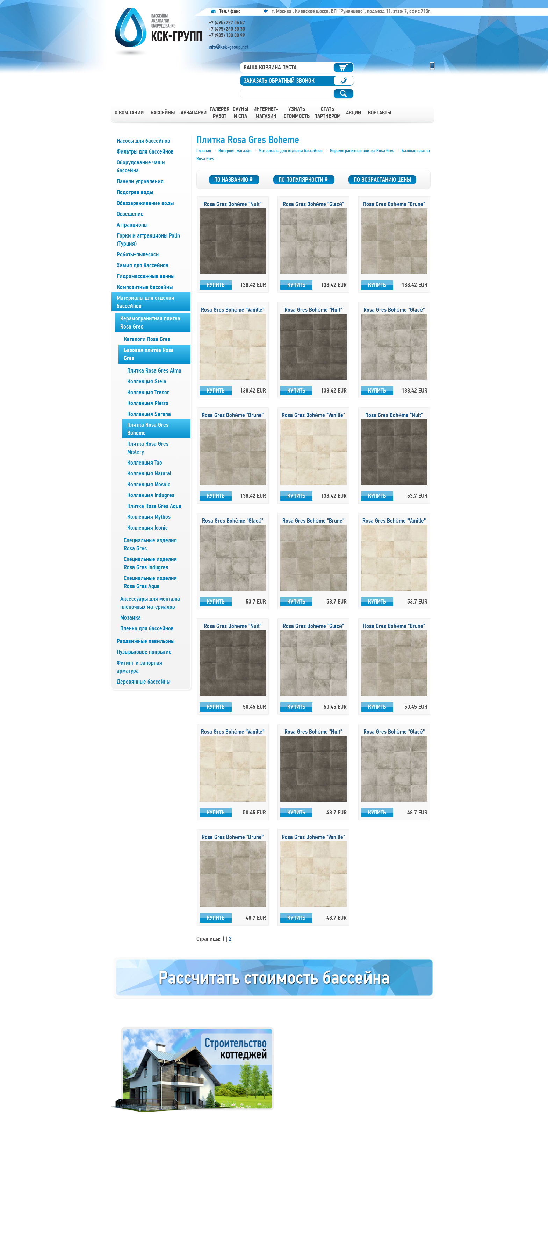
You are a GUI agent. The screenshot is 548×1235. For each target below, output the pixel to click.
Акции (353, 112)
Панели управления (140, 181)
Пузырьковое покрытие (144, 652)
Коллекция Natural (149, 473)
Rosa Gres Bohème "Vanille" (232, 309)
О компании (129, 112)
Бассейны (163, 112)
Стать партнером (327, 113)
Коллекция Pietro (147, 403)
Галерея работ (220, 113)
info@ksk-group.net (228, 47)
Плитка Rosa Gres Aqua (154, 506)
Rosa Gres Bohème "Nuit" (232, 204)
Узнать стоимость (297, 113)
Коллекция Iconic (147, 527)
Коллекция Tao (144, 462)
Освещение (130, 214)
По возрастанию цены (382, 179)
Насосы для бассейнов (143, 140)
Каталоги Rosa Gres (147, 339)
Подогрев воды (135, 192)
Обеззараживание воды (145, 203)
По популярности (304, 179)
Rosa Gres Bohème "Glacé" (313, 204)
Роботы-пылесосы (138, 254)
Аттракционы (132, 224)
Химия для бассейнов (142, 265)
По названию (234, 179)
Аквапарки (194, 112)
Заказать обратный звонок (279, 80)
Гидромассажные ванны (145, 276)
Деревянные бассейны (143, 681)
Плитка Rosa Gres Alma (154, 370)
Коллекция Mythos (149, 517)
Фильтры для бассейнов (145, 151)
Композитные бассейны (145, 287)
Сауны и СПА (240, 113)
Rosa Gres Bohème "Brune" (394, 204)
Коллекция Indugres (150, 495)
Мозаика (130, 617)
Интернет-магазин (265, 113)
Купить (216, 285)
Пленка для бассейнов (147, 628)
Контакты (379, 112)
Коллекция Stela (146, 381)
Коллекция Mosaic (148, 484)
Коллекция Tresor (148, 392)
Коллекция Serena (149, 414)
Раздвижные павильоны (145, 641)
